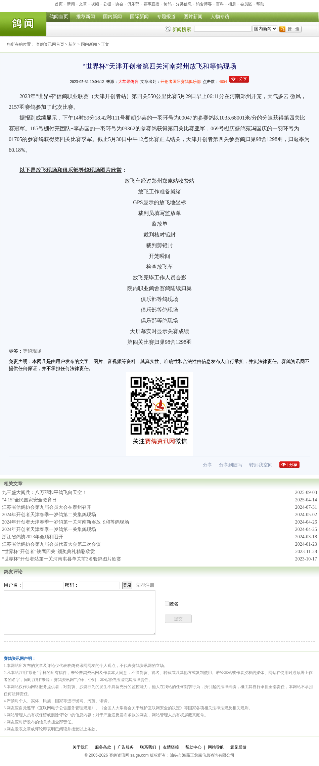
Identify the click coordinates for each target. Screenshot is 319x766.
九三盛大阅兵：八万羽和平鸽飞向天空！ (44, 492)
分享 (207, 464)
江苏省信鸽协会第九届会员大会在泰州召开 (46, 507)
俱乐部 (133, 4)
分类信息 (184, 4)
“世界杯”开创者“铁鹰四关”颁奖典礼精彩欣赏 (48, 551)
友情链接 (171, 747)
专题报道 (166, 16)
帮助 (260, 4)
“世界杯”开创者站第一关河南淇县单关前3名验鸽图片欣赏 (61, 558)
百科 (220, 4)
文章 (83, 4)
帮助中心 (193, 747)
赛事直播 (151, 4)
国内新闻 (112, 16)
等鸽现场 (32, 351)
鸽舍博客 (204, 4)
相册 (232, 4)
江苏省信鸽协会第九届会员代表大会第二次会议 (51, 544)
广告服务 (126, 747)
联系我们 (148, 747)
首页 (59, 4)
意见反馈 (238, 747)
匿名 (174, 603)
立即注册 (145, 585)
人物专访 (220, 16)
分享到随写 (230, 464)
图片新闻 (193, 16)
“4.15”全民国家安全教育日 (29, 499)
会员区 (246, 4)
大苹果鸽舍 (128, 81)
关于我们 (81, 747)
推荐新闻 (85, 16)
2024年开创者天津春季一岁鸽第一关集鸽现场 (49, 529)
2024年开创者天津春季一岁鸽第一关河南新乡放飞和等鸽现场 (65, 522)
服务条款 (103, 747)
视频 (95, 4)
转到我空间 (261, 464)
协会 (119, 4)
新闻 (71, 4)
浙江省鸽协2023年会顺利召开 (32, 536)
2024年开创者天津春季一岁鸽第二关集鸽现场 (49, 514)
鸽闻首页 (58, 16)
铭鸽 (168, 4)
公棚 (107, 4)
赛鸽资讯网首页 (50, 44)
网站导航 (216, 747)
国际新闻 (139, 16)
